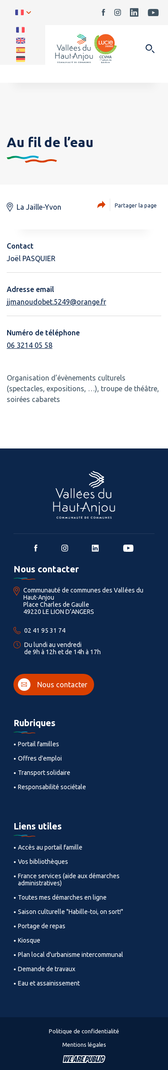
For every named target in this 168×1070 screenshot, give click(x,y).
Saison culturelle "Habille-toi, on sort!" (70, 911)
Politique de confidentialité (84, 1031)
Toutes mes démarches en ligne (62, 897)
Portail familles (38, 744)
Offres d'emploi (40, 758)
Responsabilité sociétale (52, 787)
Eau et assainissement (49, 983)
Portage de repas (41, 926)
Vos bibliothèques (43, 861)
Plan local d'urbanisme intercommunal (70, 954)
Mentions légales (84, 1044)
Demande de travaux (46, 969)
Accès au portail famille (50, 847)
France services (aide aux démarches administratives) (69, 879)
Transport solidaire (44, 772)
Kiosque (29, 940)
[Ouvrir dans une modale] (150, 49)
